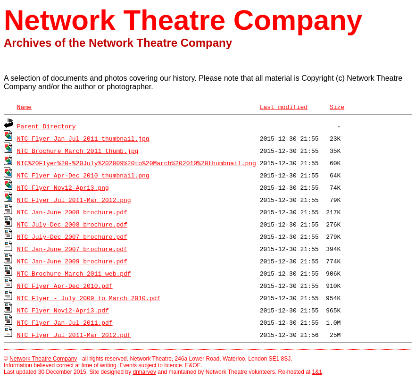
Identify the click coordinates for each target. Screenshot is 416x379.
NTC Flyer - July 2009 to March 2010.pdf (88, 298)
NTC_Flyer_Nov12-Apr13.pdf (63, 310)
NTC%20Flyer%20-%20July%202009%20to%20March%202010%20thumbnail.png (136, 163)
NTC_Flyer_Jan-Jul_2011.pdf (65, 322)
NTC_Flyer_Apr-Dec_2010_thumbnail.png (83, 175)
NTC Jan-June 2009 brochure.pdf (72, 261)
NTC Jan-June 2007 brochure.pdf (72, 248)
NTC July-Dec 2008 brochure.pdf (72, 224)
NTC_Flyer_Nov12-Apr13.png (63, 187)
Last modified (284, 106)
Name (24, 106)
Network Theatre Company (43, 358)
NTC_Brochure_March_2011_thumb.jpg (77, 150)
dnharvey (144, 372)
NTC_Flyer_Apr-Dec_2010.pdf (65, 285)
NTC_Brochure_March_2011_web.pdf (74, 273)
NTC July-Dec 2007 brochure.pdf (72, 236)
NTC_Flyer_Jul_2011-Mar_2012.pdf (74, 334)
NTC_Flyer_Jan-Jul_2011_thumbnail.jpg (83, 138)
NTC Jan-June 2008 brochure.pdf (72, 212)
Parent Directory (46, 126)
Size (337, 106)
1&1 (317, 372)
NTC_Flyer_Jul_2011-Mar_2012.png (74, 199)
